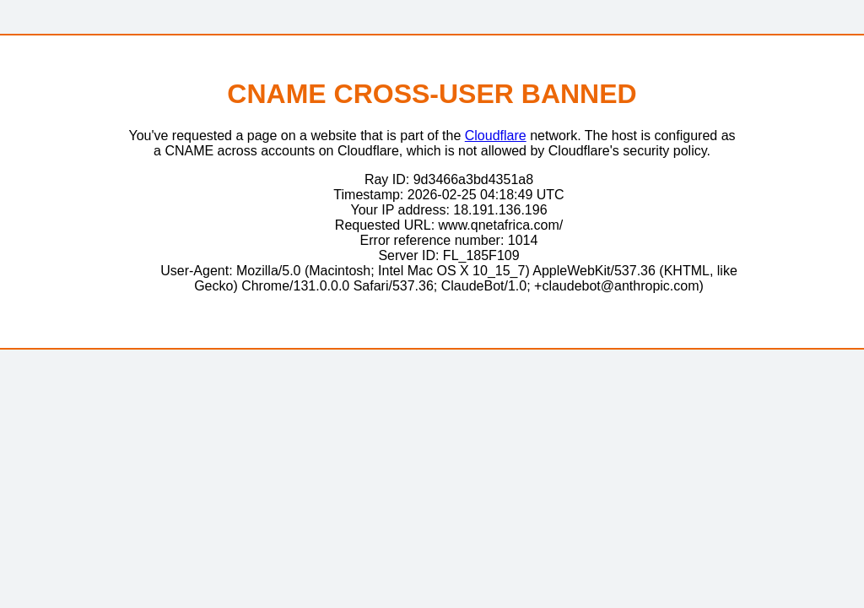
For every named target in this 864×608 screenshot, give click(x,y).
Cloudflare (495, 135)
